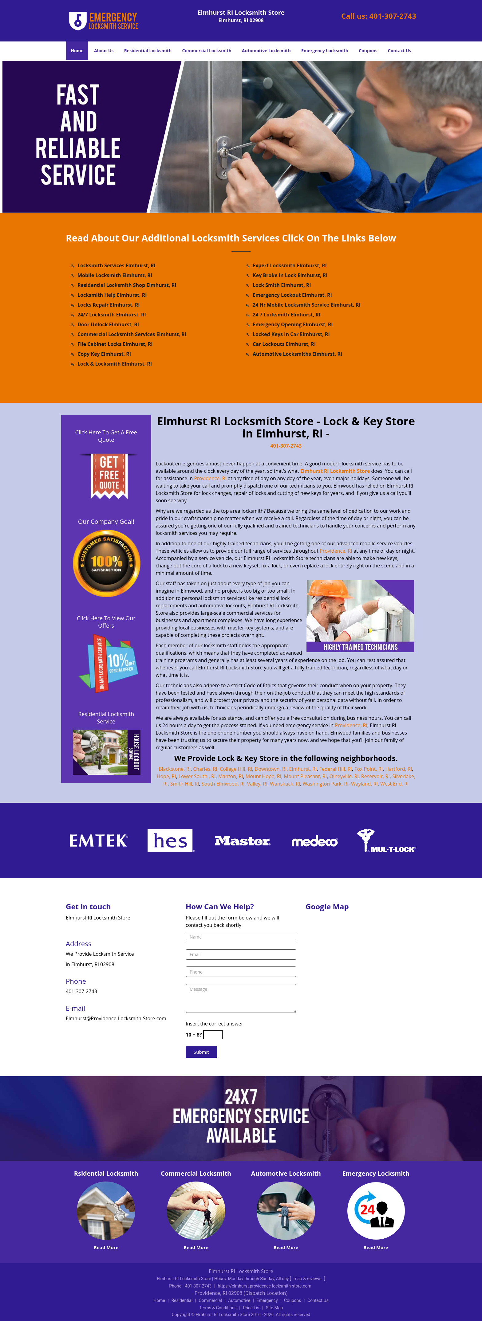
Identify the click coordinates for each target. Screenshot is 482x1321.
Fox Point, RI (368, 769)
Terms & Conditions (218, 1307)
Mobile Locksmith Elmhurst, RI (114, 275)
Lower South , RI (197, 776)
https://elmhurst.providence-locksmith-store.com (264, 1286)
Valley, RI (257, 783)
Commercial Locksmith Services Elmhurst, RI (131, 334)
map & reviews (308, 1278)
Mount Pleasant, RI (305, 776)
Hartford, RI (398, 769)
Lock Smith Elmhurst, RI (282, 285)
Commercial (210, 1300)
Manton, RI (230, 776)
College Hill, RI (236, 769)
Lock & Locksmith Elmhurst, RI (114, 363)
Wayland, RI (364, 783)
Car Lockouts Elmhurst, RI (284, 344)
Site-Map (274, 1307)
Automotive (239, 1300)
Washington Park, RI (326, 783)
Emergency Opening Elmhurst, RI (293, 324)
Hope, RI (166, 776)
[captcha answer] (213, 1034)
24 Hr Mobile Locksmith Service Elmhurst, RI (307, 304)
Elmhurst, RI (303, 769)
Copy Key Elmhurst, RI (104, 354)
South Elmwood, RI (223, 783)
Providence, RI (210, 478)
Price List (252, 1307)
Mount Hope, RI (263, 776)
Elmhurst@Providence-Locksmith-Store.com (116, 1018)
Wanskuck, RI (285, 783)
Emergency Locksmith (324, 50)
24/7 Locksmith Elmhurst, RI (111, 314)
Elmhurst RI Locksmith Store (335, 471)
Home (77, 50)
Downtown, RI (271, 769)
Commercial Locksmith (206, 50)
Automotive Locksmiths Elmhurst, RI (297, 354)
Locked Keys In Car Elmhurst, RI (291, 334)
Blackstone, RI (175, 769)
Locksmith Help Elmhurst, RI (112, 295)
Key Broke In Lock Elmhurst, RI (290, 275)
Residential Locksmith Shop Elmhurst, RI (126, 285)
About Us (104, 50)
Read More (106, 1247)
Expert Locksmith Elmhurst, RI (290, 265)
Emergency (267, 1300)
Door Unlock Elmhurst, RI (108, 324)
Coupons (368, 50)
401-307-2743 (392, 16)
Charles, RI (205, 769)
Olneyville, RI (344, 776)
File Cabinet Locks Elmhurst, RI (115, 344)
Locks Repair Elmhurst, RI (108, 304)
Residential (181, 1300)
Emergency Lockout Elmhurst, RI (292, 295)
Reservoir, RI (375, 776)
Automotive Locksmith (266, 50)
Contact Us (399, 50)
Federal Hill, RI (335, 769)
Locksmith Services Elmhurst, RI (116, 265)
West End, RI (394, 783)
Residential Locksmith (148, 50)
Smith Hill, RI (184, 783)
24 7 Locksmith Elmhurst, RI (286, 314)
